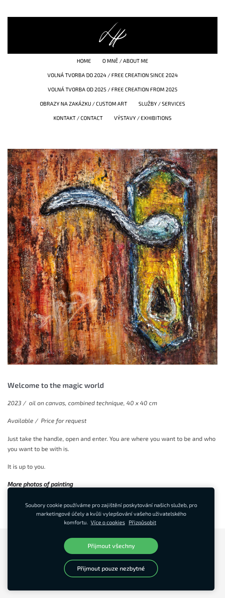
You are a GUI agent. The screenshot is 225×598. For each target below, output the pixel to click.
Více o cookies (108, 522)
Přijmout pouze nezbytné (111, 568)
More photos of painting (40, 483)
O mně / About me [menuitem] (125, 61)
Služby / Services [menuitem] (161, 103)
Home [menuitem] (84, 61)
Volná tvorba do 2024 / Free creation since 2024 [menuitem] (112, 75)
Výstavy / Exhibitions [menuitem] (143, 118)
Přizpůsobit (142, 522)
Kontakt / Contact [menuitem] (78, 118)
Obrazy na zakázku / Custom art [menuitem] (83, 103)
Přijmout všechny (111, 545)
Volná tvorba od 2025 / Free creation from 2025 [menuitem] (113, 89)
